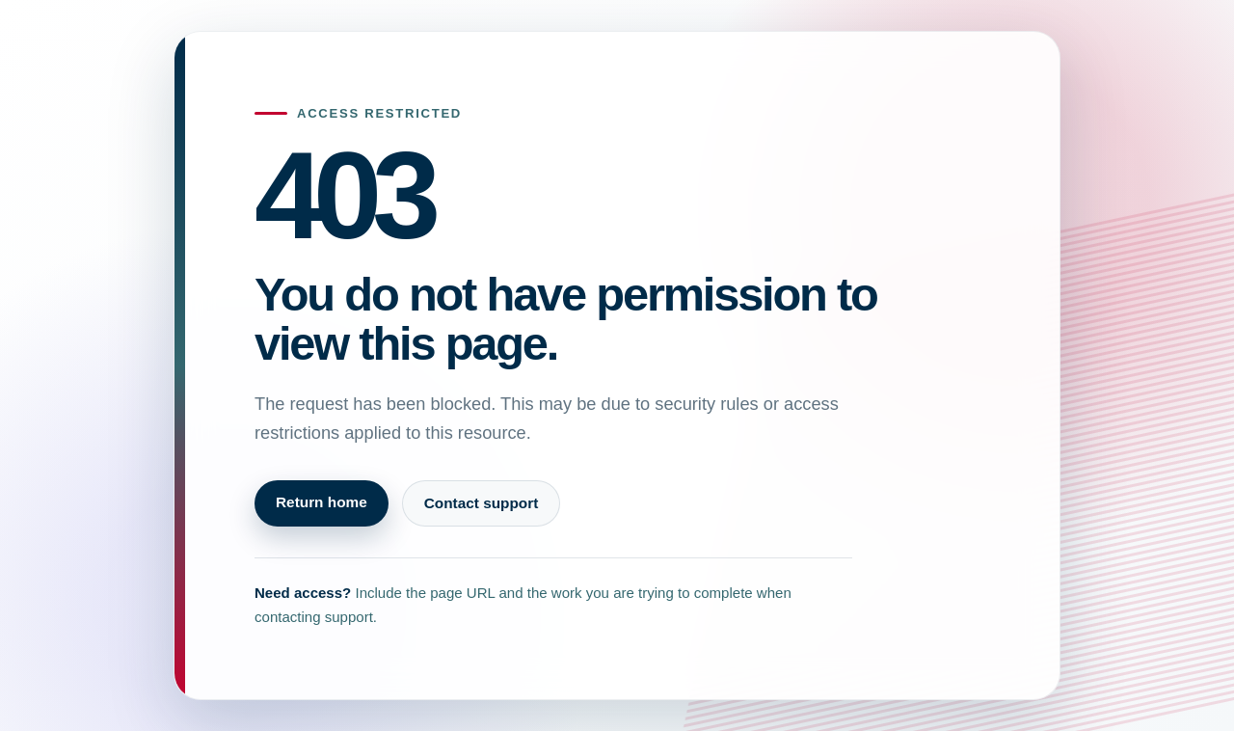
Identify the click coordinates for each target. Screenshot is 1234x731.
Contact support (481, 503)
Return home (321, 502)
